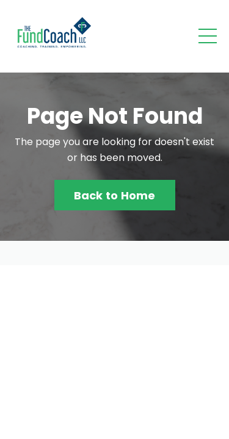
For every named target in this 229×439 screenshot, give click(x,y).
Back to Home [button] (115, 195)
